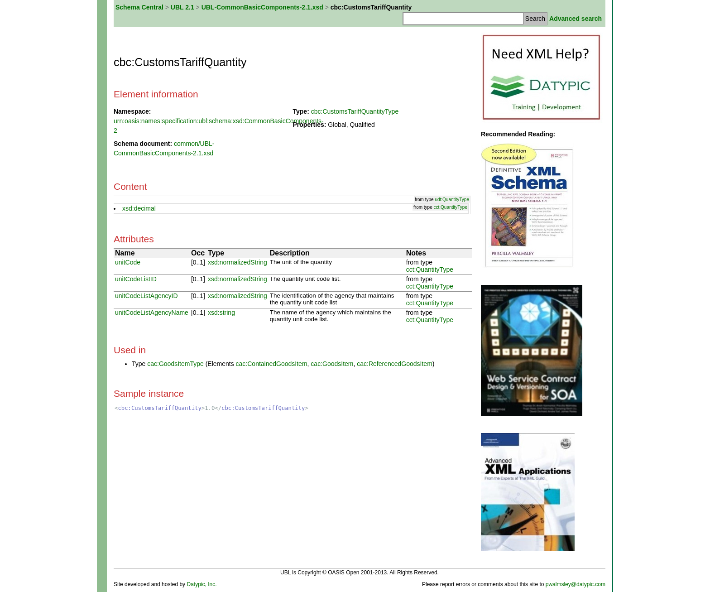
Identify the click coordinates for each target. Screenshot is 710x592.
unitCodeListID (136, 279)
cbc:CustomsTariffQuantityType (354, 111)
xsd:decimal (139, 208)
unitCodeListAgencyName (151, 312)
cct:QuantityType (450, 207)
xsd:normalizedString (237, 262)
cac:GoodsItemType (175, 363)
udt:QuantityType (452, 199)
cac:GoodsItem (332, 363)
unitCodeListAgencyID (146, 295)
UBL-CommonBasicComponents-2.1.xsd (262, 7)
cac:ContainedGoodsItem (271, 363)
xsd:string (221, 312)
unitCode (127, 262)
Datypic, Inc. (201, 584)
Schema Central (139, 7)
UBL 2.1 (182, 7)
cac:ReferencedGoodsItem (394, 363)
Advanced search (575, 18)
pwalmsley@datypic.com (575, 584)
